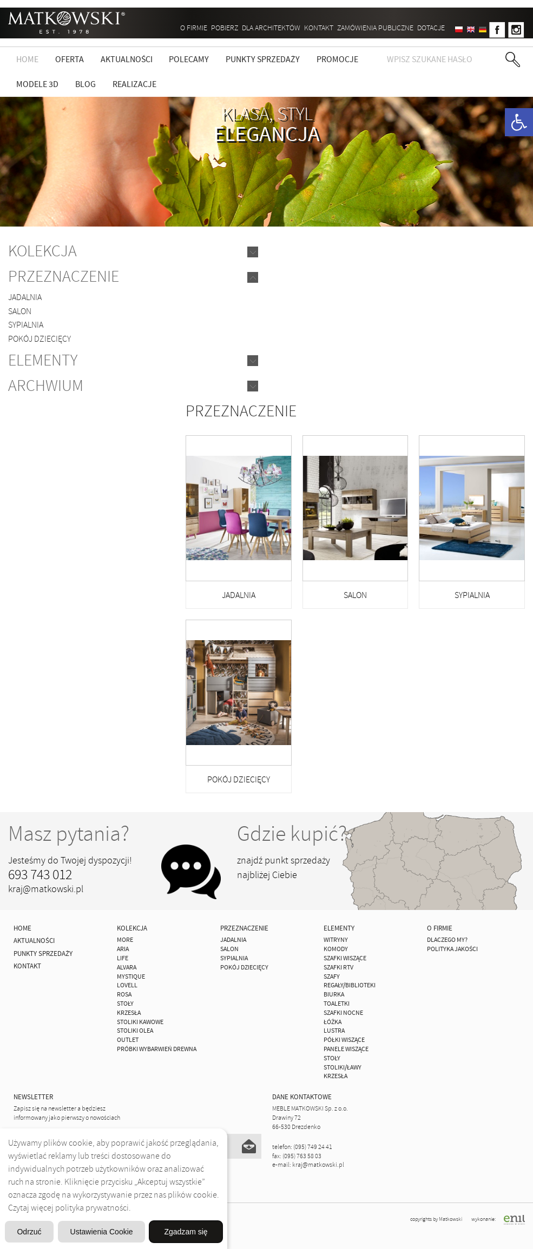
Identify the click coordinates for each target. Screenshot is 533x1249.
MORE (125, 940)
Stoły (125, 1004)
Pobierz (224, 27)
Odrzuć (47, 1203)
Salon (19, 311)
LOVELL (127, 985)
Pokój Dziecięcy (39, 339)
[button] (519, 122)
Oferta (69, 59)
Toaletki (337, 1004)
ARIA (123, 949)
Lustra (334, 1031)
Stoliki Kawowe (140, 1022)
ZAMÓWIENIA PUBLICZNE (375, 27)
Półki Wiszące (344, 1040)
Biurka (334, 995)
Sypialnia (25, 325)
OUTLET (128, 1040)
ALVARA (126, 968)
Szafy (332, 977)
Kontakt (318, 27)
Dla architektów (271, 27)
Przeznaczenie (63, 277)
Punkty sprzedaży (263, 59)
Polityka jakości (452, 949)
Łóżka (332, 1022)
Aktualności (127, 59)
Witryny (336, 940)
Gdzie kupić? (292, 833)
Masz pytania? (68, 833)
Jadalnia (25, 297)
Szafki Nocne (343, 1013)
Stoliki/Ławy (342, 1068)
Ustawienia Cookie (158, 1203)
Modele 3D (37, 84)
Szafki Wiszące (345, 958)
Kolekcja (42, 251)
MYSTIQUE (131, 977)
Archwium (45, 386)
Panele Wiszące (346, 1049)
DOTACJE (431, 27)
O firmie (193, 27)
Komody (336, 949)
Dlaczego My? (447, 940)
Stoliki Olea (135, 1031)
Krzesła (129, 1013)
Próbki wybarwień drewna (156, 1049)
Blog (85, 84)
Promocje (337, 59)
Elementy (42, 360)
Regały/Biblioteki (350, 985)
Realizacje (134, 84)
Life (122, 958)
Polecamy (189, 59)
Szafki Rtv (338, 968)
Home (27, 59)
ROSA (124, 995)
